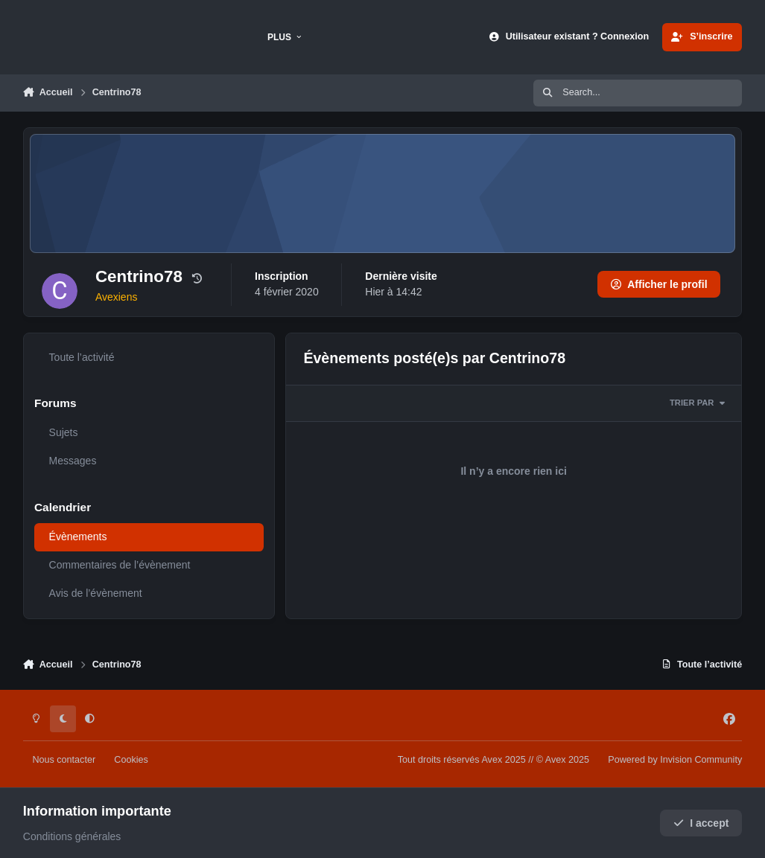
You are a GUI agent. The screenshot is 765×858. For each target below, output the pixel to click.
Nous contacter (63, 760)
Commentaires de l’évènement (119, 565)
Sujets (62, 432)
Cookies (131, 760)
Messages (72, 461)
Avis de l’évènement (95, 593)
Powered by (675, 760)
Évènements (77, 536)
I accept (701, 823)
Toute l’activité (81, 357)
